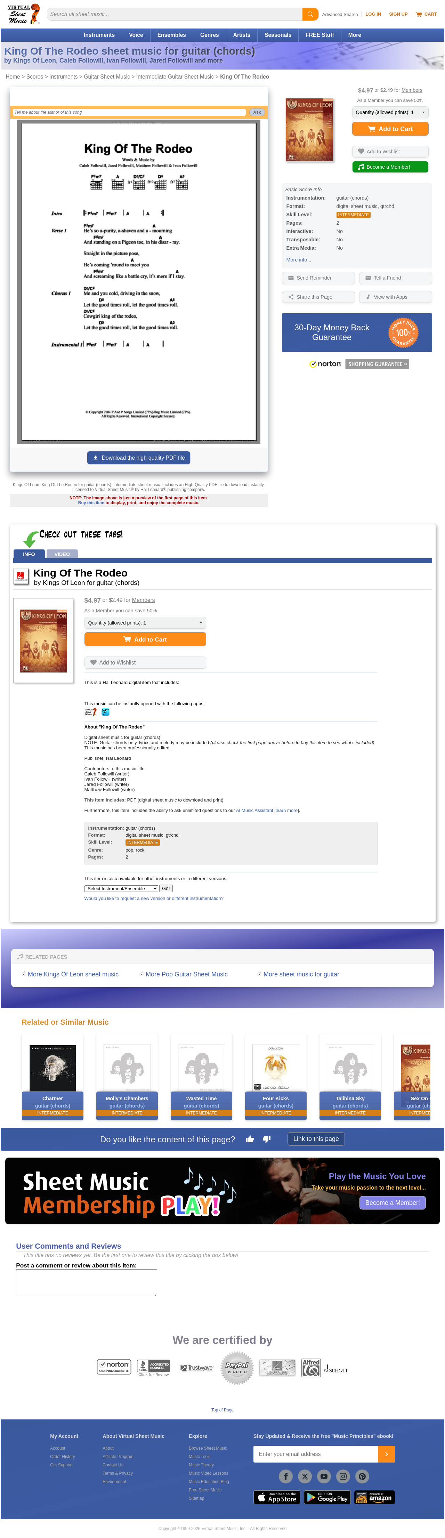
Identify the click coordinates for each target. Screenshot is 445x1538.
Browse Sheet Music (208, 1448)
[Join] (386, 1454)
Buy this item (91, 502)
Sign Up (398, 14)
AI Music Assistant (254, 810)
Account (57, 1448)
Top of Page (222, 1410)
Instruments (99, 35)
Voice (136, 35)
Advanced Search (340, 14)
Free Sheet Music (205, 1490)
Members (412, 90)
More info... (299, 260)
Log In (373, 14)
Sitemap (196, 1498)
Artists (241, 35)
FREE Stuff (320, 35)
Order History (62, 1456)
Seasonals (278, 35)
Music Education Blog (209, 1481)
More (354, 35)
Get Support (61, 1465)
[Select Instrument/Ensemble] (121, 888)
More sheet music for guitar (301, 974)
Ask (257, 112)
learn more (287, 810)
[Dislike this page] (267, 1140)
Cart (426, 14)
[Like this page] (250, 1140)
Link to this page (316, 1138)
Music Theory (201, 1465)
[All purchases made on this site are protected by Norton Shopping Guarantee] (357, 367)
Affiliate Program (118, 1456)
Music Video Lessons (208, 1473)
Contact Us (113, 1465)
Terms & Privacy (118, 1473)
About (108, 1448)
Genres (209, 35)
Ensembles (171, 35)
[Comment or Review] (86, 1282)
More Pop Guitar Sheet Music (187, 974)
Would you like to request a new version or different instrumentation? (154, 898)
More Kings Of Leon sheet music (73, 974)
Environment (114, 1481)
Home (13, 77)
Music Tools (199, 1456)
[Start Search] (310, 14)
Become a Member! (392, 1202)
